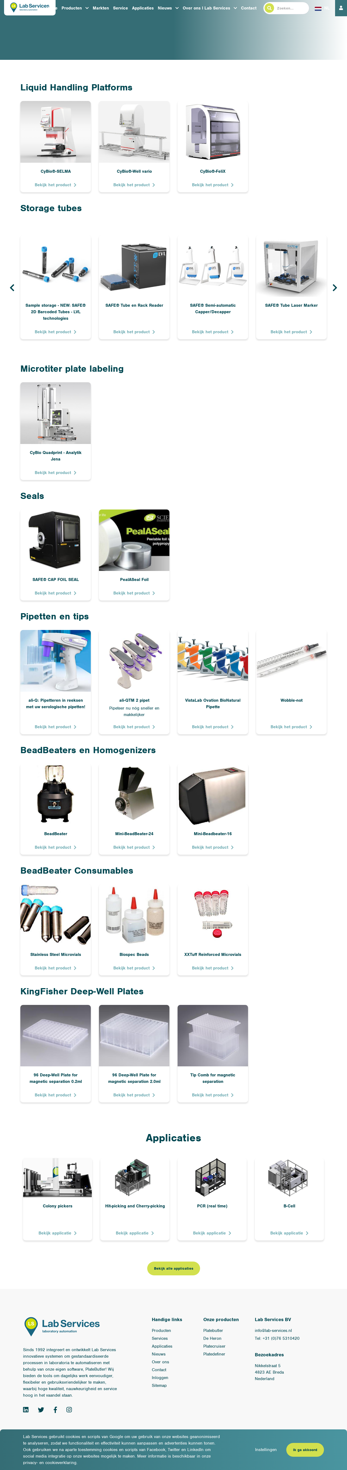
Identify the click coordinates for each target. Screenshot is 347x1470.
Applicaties (143, 8)
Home (51, 8)
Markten (101, 8)
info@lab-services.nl (273, 1330)
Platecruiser (214, 1346)
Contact (248, 8)
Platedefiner (214, 1354)
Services (160, 1338)
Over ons (160, 1362)
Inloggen (160, 1377)
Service (120, 8)
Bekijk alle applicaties (173, 1268)
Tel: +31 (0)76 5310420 (277, 1338)
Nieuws (165, 8)
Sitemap (159, 1385)
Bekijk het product (53, 185)
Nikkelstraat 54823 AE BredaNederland (269, 1372)
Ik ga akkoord (305, 1450)
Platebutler (213, 1330)
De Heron (212, 1338)
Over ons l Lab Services (206, 8)
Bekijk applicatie (54, 1233)
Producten (72, 8)
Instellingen (266, 1449)
